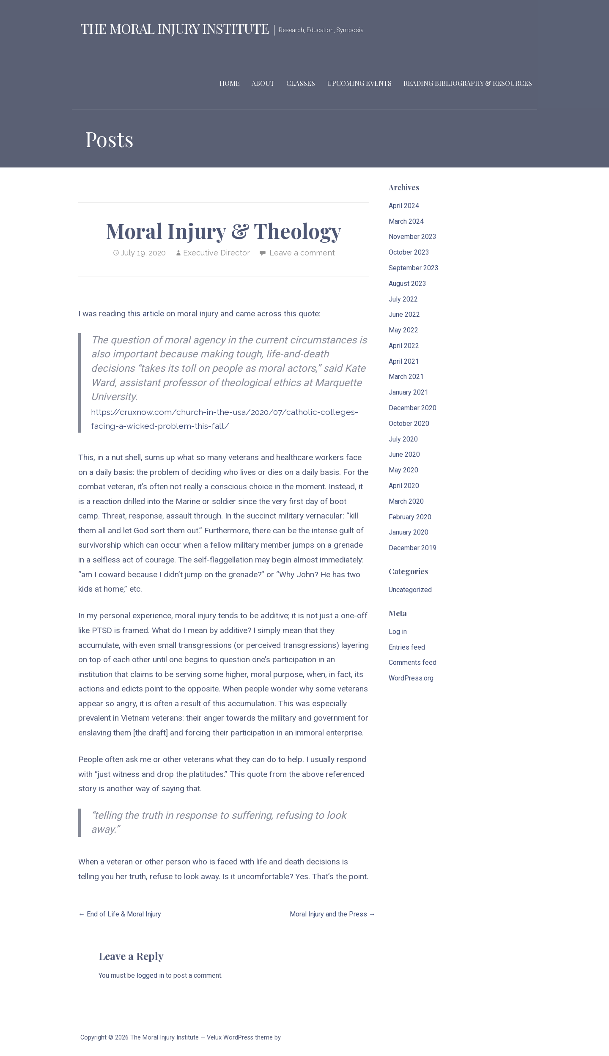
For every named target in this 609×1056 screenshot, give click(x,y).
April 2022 (404, 346)
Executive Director (216, 252)
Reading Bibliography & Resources (467, 83)
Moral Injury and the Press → (333, 914)
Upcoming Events (359, 83)
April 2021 (404, 361)
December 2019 (412, 548)
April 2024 (404, 206)
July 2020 (403, 439)
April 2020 (404, 486)
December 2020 (412, 408)
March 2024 (406, 221)
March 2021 (406, 377)
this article (146, 313)
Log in (398, 632)
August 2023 (407, 284)
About (263, 83)
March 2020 (406, 501)
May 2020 (403, 470)
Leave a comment (302, 252)
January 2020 (408, 532)
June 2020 (404, 454)
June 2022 (404, 314)
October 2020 (409, 424)
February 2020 (410, 517)
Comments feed (412, 662)
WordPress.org (411, 678)
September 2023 (414, 268)
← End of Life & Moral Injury (119, 914)
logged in (150, 975)
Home (229, 83)
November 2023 (412, 237)
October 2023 (409, 252)
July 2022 (403, 299)
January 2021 (408, 392)
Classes (300, 83)
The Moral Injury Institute (174, 28)
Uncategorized (410, 590)
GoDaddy (295, 1037)
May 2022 (403, 330)
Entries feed (407, 647)
